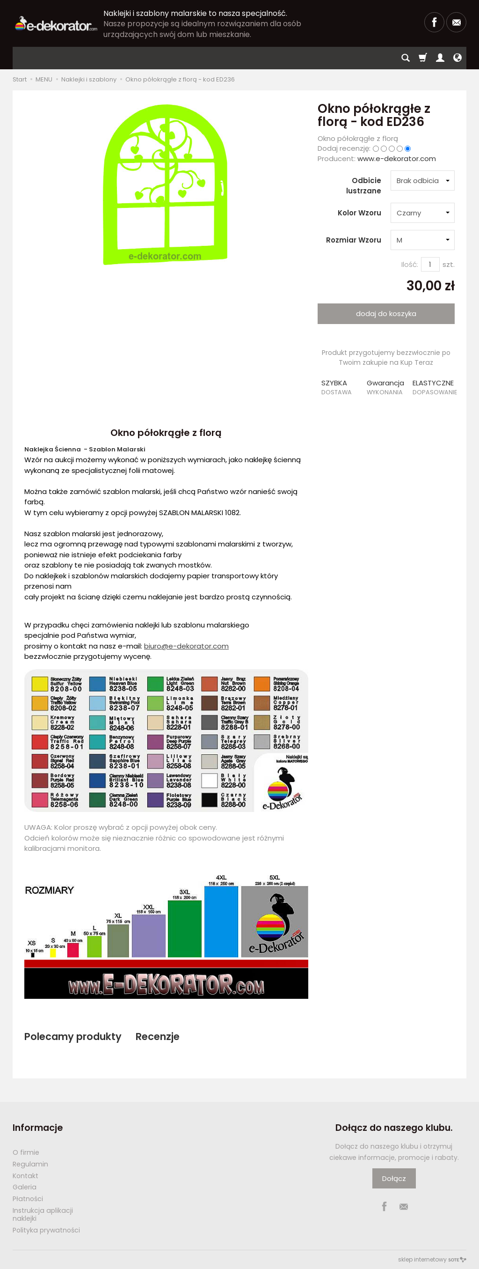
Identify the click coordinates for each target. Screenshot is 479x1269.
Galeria (24, 1187)
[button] (340, 387)
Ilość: (409, 264)
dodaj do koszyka (386, 313)
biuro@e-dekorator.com (186, 646)
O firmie (26, 1152)
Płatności (28, 1198)
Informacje (38, 1128)
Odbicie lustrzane (363, 185)
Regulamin (30, 1164)
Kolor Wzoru (359, 213)
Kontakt (25, 1175)
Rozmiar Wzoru (353, 240)
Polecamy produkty (73, 1036)
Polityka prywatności (46, 1230)
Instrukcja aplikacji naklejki (43, 1214)
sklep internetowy (432, 1259)
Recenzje (158, 1036)
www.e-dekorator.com (396, 158)
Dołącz (394, 1178)
